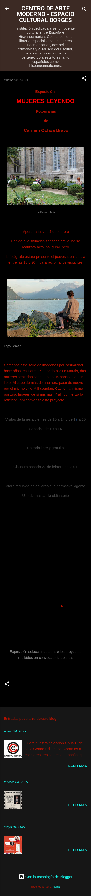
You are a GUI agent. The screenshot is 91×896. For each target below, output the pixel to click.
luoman (57, 886)
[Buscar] (84, 9)
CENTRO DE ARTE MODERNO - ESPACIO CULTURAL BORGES (45, 14)
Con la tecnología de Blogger (46, 877)
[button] (84, 79)
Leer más (77, 766)
